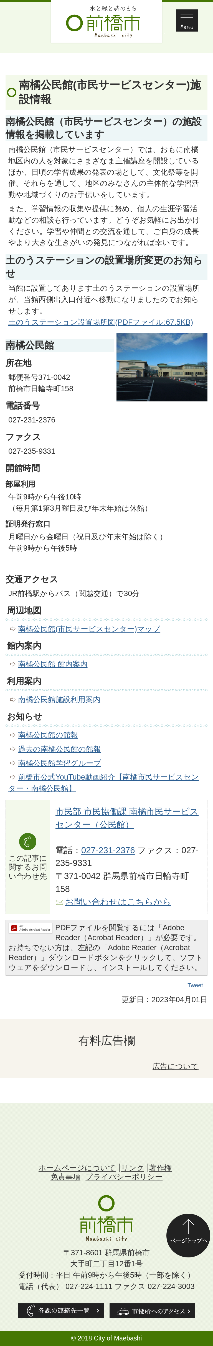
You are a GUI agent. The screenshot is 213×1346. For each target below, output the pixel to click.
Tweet (195, 985)
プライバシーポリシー (124, 1176)
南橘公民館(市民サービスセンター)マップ (89, 629)
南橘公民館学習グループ (59, 763)
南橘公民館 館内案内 (53, 664)
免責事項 (65, 1176)
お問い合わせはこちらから (118, 902)
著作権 (160, 1168)
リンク (132, 1168)
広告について (176, 1066)
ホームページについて (77, 1168)
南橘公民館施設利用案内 (59, 699)
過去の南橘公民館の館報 (59, 749)
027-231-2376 (108, 850)
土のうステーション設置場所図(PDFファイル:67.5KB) (100, 322)
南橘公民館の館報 (48, 735)
